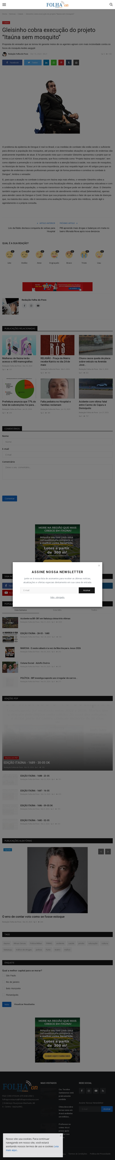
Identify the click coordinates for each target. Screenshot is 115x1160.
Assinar (86, 590)
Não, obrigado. (57, 597)
